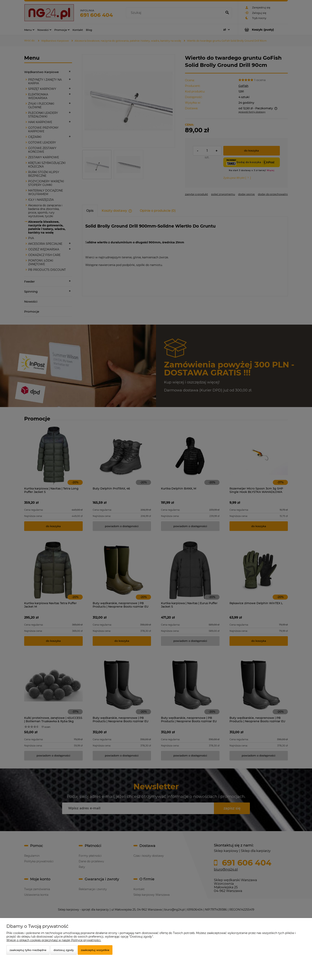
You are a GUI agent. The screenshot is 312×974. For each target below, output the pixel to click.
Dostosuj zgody (64, 950)
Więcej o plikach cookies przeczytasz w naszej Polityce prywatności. (53, 940)
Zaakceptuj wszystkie (95, 950)
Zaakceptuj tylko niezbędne (28, 950)
